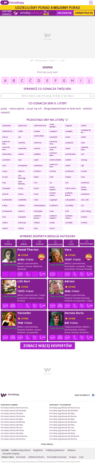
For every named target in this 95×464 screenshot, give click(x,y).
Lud (4, 217)
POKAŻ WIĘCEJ (47, 444)
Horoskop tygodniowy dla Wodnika (63, 410)
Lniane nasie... (52, 194)
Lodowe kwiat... (69, 194)
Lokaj (4, 205)
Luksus (37, 222)
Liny (4, 182)
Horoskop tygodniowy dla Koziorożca (64, 407)
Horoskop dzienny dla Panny (12, 430)
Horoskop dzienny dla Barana (13, 416)
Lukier (5, 222)
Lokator (21, 205)
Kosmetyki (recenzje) (56, 457)
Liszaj (20, 188)
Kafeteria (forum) (36, 457)
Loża (51, 211)
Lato (83, 142)
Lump (51, 222)
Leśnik (68, 159)
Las (19, 137)
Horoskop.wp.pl (41, 61)
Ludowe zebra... (69, 216)
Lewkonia (38, 165)
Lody (36, 199)
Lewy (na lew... (53, 165)
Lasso (67, 137)
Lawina (37, 148)
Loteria (21, 211)
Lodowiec (85, 194)
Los (82, 205)
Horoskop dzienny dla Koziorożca (14, 407)
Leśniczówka (55, 159)
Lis (50, 182)
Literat (5, 194)
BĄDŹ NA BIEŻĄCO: (84, 395)
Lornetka (69, 205)
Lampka (68, 131)
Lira (35, 182)
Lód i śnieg (86, 211)
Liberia (21, 171)
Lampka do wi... (86, 131)
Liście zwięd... (84, 188)
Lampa (37, 131)
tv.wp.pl (72, 457)
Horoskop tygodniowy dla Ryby (62, 413)
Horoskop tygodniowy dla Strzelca (63, 439)
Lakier (84, 125)
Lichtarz (37, 171)
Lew (4, 165)
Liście (36, 188)
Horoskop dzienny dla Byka (12, 419)
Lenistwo (6, 159)
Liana (4, 171)
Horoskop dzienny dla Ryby (12, 413)
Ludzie (84, 217)
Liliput (68, 177)
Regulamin (38, 450)
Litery (20, 194)
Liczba (84, 171)
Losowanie (7, 211)
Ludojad (22, 217)
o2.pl (81, 457)
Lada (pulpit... (53, 125)
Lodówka (22, 199)
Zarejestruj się (84, 12)
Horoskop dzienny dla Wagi (12, 433)
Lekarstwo (7, 154)
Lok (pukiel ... (71, 199)
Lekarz (21, 154)
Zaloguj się (64, 12)
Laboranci (22, 125)
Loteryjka (38, 211)
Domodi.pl (20, 457)
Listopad (6, 188)
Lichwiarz (69, 171)
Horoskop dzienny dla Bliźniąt (13, 422)
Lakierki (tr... (8, 131)
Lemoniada (70, 154)
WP (32, 61)
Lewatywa (22, 165)
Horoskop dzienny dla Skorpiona (14, 436)
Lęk (82, 165)
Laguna (68, 125)
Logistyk (53, 199)
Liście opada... (53, 188)
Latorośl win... (6, 148)
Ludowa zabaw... (53, 216)
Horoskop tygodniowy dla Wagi (62, 433)
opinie (24, 255)
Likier (36, 177)
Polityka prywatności (55, 450)
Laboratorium (40, 125)
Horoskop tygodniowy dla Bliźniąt (63, 422)
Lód (67, 211)
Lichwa (52, 171)
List (66, 182)
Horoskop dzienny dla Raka (12, 425)
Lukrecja (22, 222)
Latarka (21, 142)
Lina (83, 177)
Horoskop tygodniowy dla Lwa (61, 427)
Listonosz (85, 182)
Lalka (20, 131)
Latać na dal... (6, 142)
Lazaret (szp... (52, 148)
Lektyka (37, 154)
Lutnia (21, 228)
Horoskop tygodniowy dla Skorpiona (64, 436)
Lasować (53, 137)
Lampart (53, 131)
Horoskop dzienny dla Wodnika (13, 410)
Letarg (84, 159)
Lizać (36, 194)
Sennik (52, 61)
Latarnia (37, 142)
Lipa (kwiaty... (22, 182)
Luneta (84, 222)
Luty (36, 228)
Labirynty (6, 125)
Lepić (36, 159)
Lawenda (22, 148)
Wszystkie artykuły (11, 453)
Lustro (5, 228)
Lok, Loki (85, 199)
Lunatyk (68, 222)
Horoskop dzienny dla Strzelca (13, 439)
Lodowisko (7, 199)
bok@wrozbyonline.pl (20, 450)
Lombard (53, 205)
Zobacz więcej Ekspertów (47, 345)
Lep (19, 159)
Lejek (67, 148)
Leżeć (67, 165)
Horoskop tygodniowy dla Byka (62, 419)
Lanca (5, 137)
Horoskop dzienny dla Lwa (11, 427)
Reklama (71, 450)
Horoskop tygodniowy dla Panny (62, 430)
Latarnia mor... (53, 142)
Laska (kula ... (39, 136)
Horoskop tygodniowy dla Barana (63, 416)
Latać (83, 137)
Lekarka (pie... (84, 148)
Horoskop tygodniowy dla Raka (62, 425)
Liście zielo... (71, 188)
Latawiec (69, 142)
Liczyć (5, 177)
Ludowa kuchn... (37, 216)
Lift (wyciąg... (22, 176)
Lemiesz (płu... (53, 154)
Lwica (52, 228)
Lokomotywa (39, 205)
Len (82, 154)
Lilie (51, 177)
